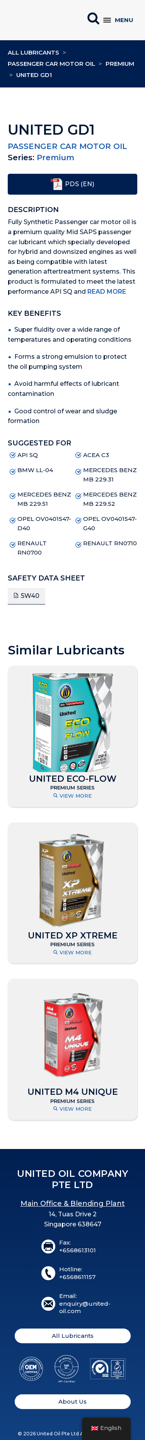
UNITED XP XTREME (73, 936)
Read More (106, 291)
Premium (120, 63)
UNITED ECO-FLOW (72, 779)
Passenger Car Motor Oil (51, 63)
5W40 (30, 595)
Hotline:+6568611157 (77, 1273)
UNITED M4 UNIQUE (72, 1092)
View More (72, 796)
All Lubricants (33, 52)
